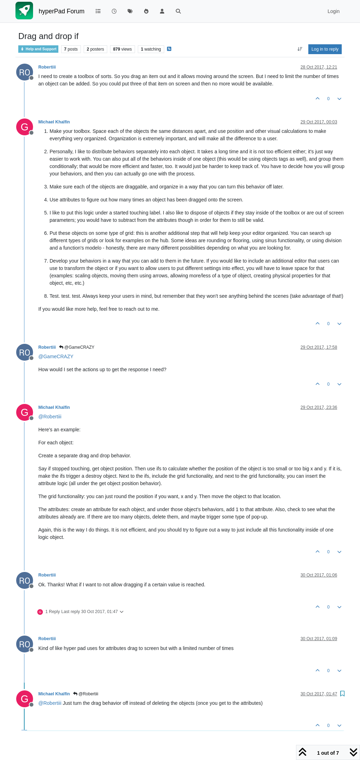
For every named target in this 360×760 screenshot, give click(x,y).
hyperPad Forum (61, 11)
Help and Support (38, 49)
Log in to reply (325, 49)
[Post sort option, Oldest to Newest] (300, 49)
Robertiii (47, 67)
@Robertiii (85, 693)
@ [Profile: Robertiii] (50, 416)
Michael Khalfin (54, 122)
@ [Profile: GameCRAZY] (55, 356)
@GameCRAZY (77, 347)
